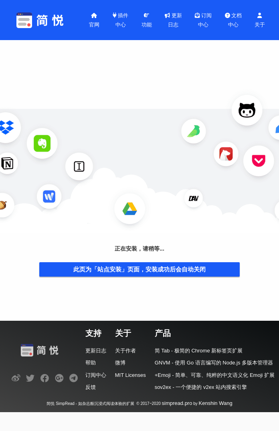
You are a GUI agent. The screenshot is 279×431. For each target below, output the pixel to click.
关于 (260, 20)
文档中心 (233, 20)
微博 (120, 363)
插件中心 (121, 20)
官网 (94, 20)
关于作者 (125, 351)
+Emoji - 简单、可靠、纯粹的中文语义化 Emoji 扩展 (215, 375)
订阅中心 (203, 20)
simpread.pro (177, 403)
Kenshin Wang (215, 403)
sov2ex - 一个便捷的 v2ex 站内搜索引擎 (201, 387)
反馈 (90, 387)
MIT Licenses (130, 375)
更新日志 (173, 20)
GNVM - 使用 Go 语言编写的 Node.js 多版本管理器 (214, 363)
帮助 (90, 363)
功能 (147, 20)
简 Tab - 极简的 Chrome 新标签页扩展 (199, 351)
